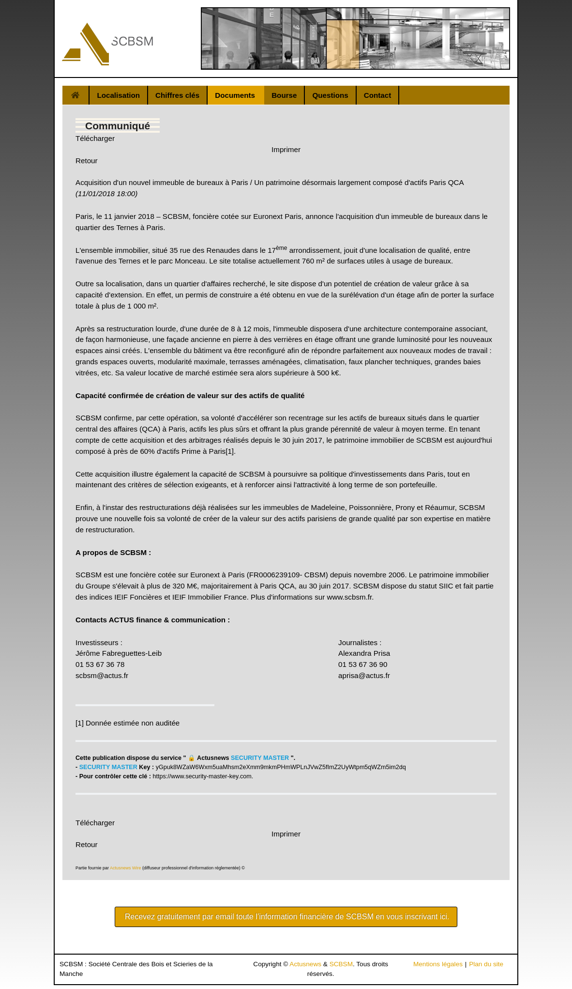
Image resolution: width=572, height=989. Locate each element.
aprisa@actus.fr (364, 675)
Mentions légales (438, 964)
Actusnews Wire (125, 867)
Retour (86, 160)
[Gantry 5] (107, 44)
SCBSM (341, 964)
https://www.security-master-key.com (202, 776)
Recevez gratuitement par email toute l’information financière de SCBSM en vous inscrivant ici (286, 916)
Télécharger (95, 138)
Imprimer (286, 149)
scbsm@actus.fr (101, 675)
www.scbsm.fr (349, 597)
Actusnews (305, 964)
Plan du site (486, 964)
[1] (230, 451)
